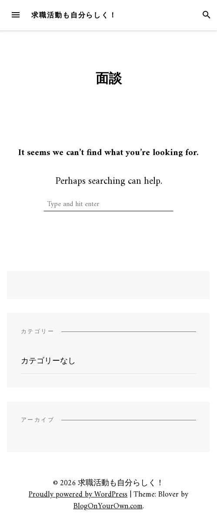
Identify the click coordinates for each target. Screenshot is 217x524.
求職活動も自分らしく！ (74, 15)
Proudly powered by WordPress (78, 494)
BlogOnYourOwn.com (108, 506)
